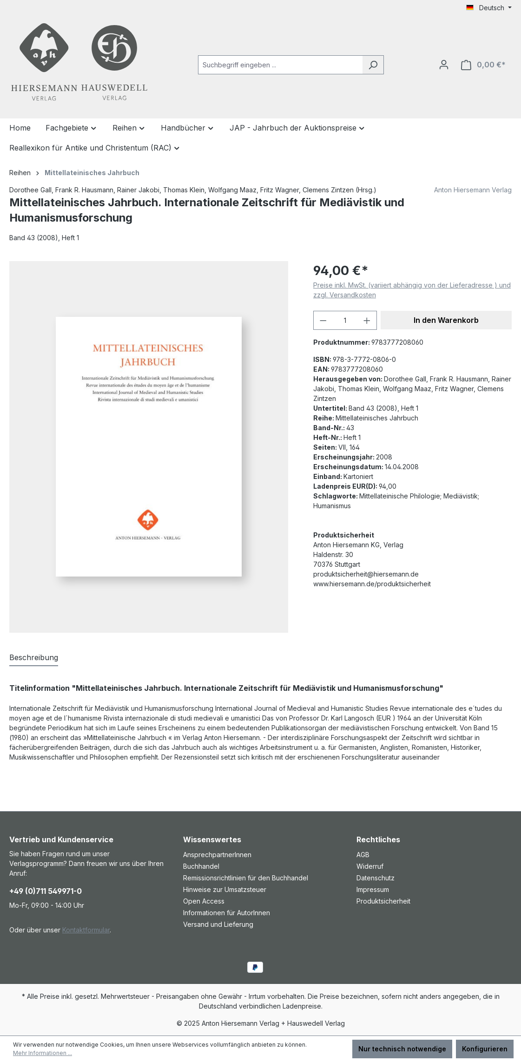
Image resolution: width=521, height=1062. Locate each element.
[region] (152, 447)
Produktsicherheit (383, 901)
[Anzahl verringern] (323, 320)
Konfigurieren (485, 1049)
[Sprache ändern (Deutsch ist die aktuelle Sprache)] (489, 8)
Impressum (372, 889)
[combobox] (280, 64)
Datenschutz (375, 878)
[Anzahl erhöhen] (367, 320)
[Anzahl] (345, 320)
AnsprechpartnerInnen (217, 855)
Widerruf (369, 866)
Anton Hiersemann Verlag (473, 190)
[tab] (33, 657)
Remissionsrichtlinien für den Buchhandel (245, 878)
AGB (362, 855)
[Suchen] (373, 64)
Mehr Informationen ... (42, 1052)
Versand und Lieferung (218, 924)
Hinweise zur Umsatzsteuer (224, 889)
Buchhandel (201, 866)
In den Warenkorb (446, 320)
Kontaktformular (86, 930)
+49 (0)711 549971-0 (45, 891)
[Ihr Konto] (444, 64)
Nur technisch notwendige (402, 1049)
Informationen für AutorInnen (226, 913)
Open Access (203, 901)
